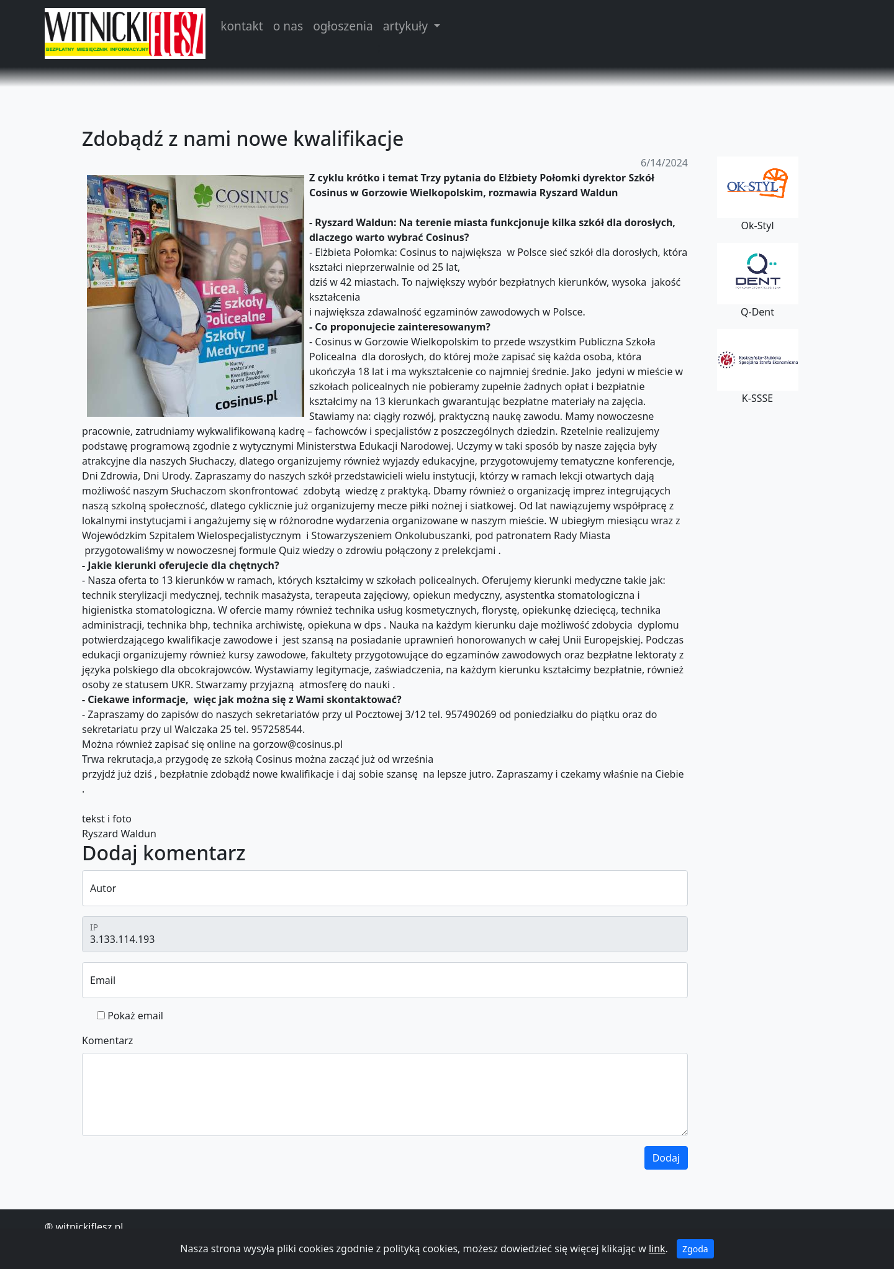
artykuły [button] (407, 25)
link (657, 1248)
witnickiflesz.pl (89, 1227)
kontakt (241, 25)
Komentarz (107, 1040)
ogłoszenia (343, 25)
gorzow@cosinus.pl (298, 744)
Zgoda (695, 1249)
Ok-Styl (757, 194)
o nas (288, 25)
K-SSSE (757, 367)
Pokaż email (135, 1015)
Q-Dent (757, 281)
